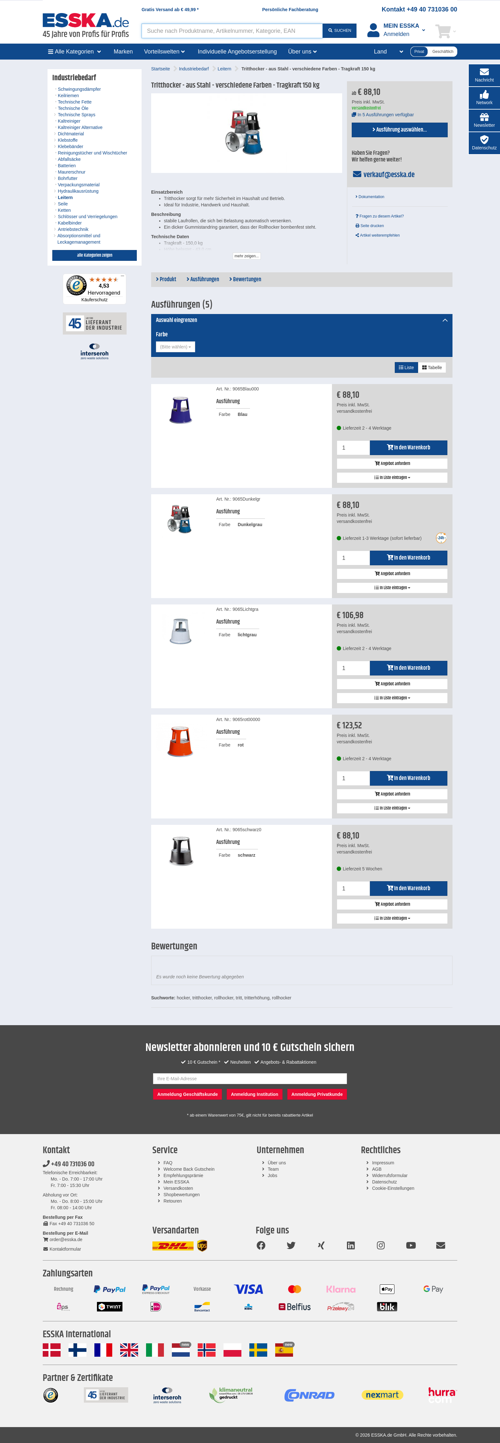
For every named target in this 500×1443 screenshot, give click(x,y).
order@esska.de (62, 1239)
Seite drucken (370, 226)
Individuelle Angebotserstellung (237, 51)
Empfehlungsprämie (183, 1175)
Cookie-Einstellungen (393, 1188)
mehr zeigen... (247, 256)
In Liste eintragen (392, 477)
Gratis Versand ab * (170, 9)
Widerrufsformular (390, 1175)
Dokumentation (370, 197)
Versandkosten (178, 1188)
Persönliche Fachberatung (290, 9)
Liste (406, 367)
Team (273, 1169)
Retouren (173, 1201)
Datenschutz (384, 1181)
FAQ (168, 1162)
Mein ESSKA (176, 1181)
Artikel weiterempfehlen (378, 235)
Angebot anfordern (392, 463)
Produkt (166, 279)
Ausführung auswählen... (399, 129)
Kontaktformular (62, 1249)
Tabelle (432, 367)
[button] (484, 98)
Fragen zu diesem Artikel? (380, 216)
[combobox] (175, 346)
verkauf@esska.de (383, 175)
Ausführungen (203, 279)
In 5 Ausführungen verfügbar (383, 114)
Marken (123, 51)
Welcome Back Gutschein (189, 1169)
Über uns (277, 1162)
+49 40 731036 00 (68, 1164)
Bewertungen (245, 279)
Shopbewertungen (182, 1194)
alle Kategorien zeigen (94, 255)
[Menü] (122, 277)
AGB (377, 1169)
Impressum (383, 1162)
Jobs (272, 1175)
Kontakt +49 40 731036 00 (419, 9)
